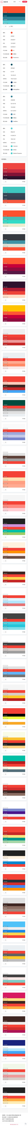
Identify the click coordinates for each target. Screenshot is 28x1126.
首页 (15, 1)
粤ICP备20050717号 (14, 1124)
